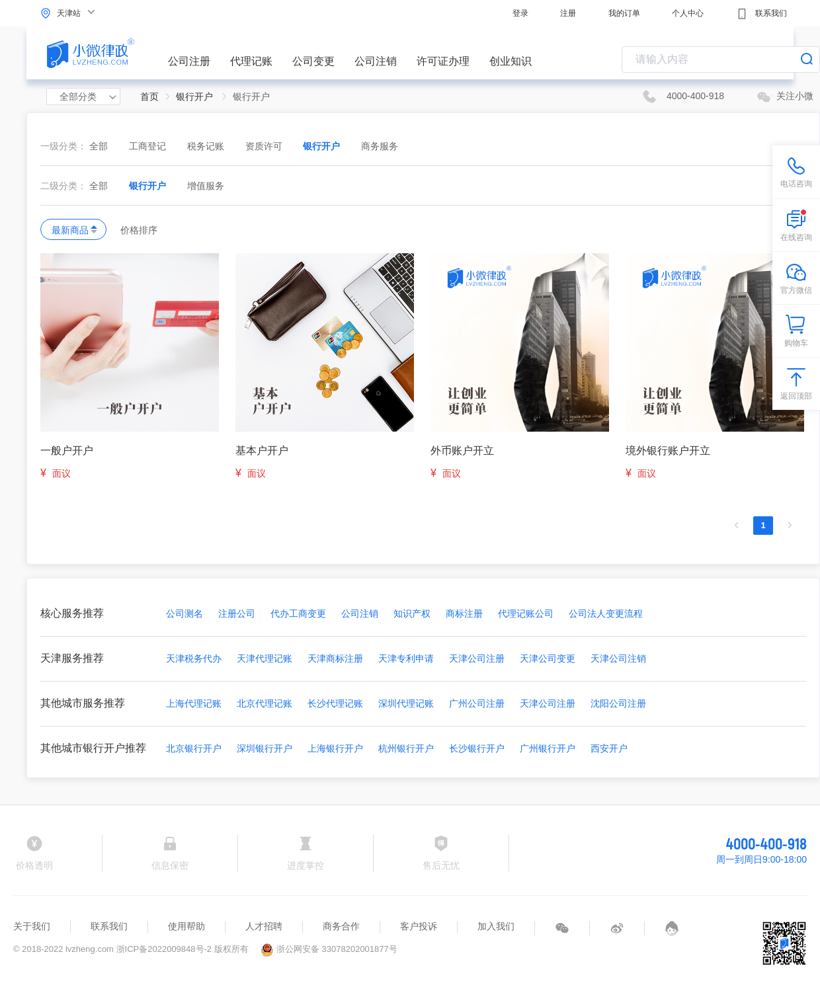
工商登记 (149, 146)
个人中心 (688, 13)
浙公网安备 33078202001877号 (329, 949)
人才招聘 (263, 926)
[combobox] (721, 59)
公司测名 (184, 613)
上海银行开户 (335, 748)
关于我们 (31, 926)
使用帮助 (186, 926)
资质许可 (265, 146)
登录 (520, 13)
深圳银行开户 (264, 748)
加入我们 (495, 926)
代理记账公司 (526, 613)
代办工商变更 (298, 613)
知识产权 (411, 613)
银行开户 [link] (196, 96)
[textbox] (721, 59)
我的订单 (624, 13)
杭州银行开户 (406, 748)
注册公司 (236, 613)
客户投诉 (418, 926)
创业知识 (510, 61)
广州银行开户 (547, 748)
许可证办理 (443, 61)
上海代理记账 (194, 703)
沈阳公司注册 (618, 703)
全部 (98, 146)
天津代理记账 (264, 658)
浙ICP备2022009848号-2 (164, 949)
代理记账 (251, 61)
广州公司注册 (477, 703)
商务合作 (341, 926)
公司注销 (375, 61)
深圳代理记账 (406, 703)
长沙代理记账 (335, 703)
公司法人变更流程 (606, 613)
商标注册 (464, 613)
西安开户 (609, 748)
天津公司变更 (547, 658)
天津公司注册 (477, 658)
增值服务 (205, 185)
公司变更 (313, 61)
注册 (568, 13)
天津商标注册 (335, 658)
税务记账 (207, 146)
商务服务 (379, 146)
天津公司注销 (618, 658)
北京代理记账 (264, 703)
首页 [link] (149, 96)
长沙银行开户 (477, 748)
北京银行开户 (194, 748)
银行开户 (323, 146)
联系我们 (761, 14)
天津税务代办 (194, 658)
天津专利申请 (406, 658)
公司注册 (189, 61)
